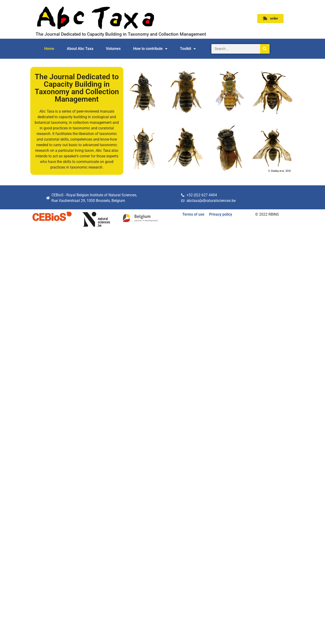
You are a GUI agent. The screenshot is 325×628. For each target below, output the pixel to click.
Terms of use (193, 214)
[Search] (265, 49)
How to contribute (150, 49)
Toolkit (188, 49)
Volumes (113, 48)
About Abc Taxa (80, 48)
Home (49, 48)
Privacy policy (220, 214)
